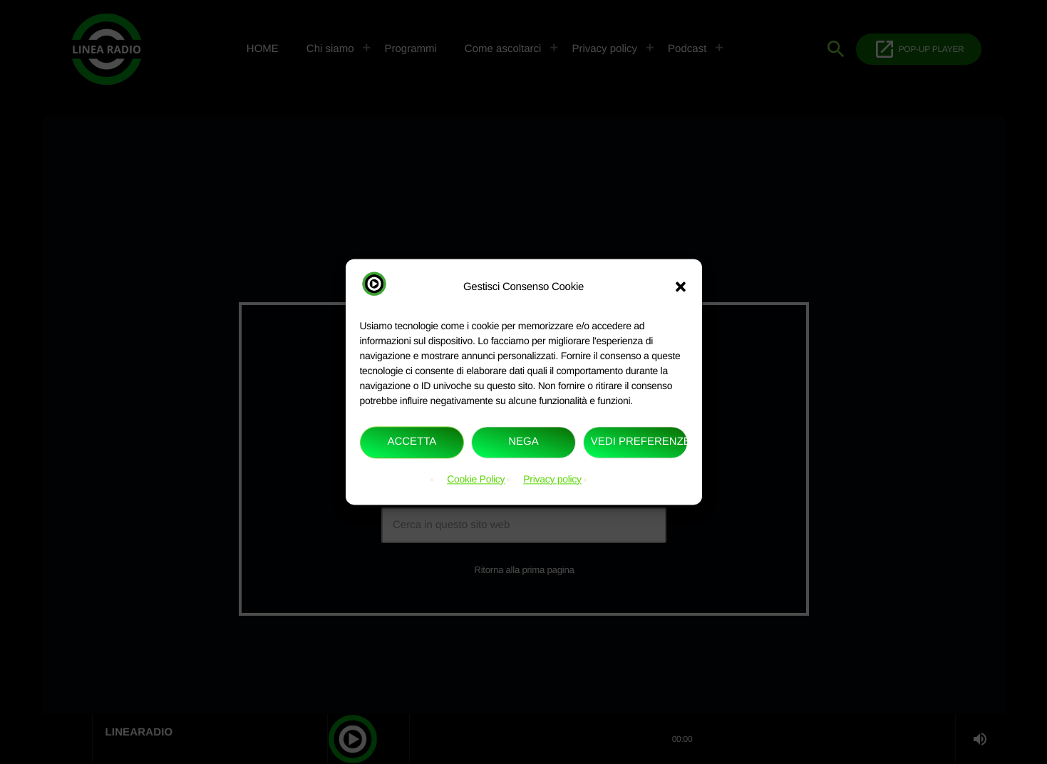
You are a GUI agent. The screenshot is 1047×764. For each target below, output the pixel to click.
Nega (523, 442)
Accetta (411, 442)
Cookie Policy (476, 479)
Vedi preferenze (639, 442)
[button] (681, 287)
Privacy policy (552, 479)
